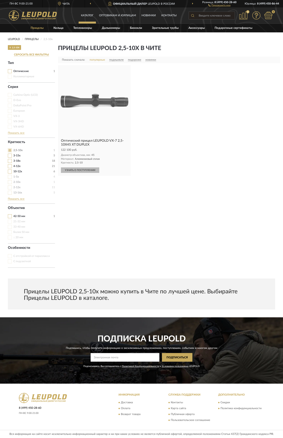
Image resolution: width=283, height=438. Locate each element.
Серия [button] (13, 87)
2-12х (16, 187)
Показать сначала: (73, 59)
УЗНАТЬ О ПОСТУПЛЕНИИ (80, 170)
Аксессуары (196, 27)
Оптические (21, 71)
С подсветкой (22, 261)
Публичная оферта (183, 414)
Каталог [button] (87, 15)
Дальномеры (111, 27)
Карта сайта (178, 408)
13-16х (17, 192)
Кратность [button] (16, 142)
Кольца (58, 27)
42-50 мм (19, 216)
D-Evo (17, 100)
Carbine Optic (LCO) (25, 95)
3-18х (16, 161)
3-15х (16, 155)
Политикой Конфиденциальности (140, 366)
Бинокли (136, 27)
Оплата (125, 408)
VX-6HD (18, 126)
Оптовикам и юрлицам (117, 15)
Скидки (225, 402)
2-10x (16, 182)
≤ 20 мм (18, 237)
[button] (219, 5)
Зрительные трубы (165, 27)
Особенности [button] (19, 248)
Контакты (169, 15)
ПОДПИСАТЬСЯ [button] (177, 357)
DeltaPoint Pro (22, 105)
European (19, 111)
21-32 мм (19, 221)
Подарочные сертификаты (233, 27)
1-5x (16, 176)
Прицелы (37, 27)
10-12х (17, 171)
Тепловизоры (82, 27)
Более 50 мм (21, 232)
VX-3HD (18, 121)
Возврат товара (131, 414)
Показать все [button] (16, 133)
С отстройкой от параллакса (31, 256)
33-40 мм (19, 226)
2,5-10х (18, 150)
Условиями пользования (175, 366)
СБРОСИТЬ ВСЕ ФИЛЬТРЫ (31, 54)
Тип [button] (11, 63)
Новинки (149, 15)
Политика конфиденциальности (241, 408)
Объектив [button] (16, 208)
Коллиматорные (23, 76)
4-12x (16, 166)
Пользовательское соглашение (190, 420)
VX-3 (16, 116)
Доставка (127, 402)
